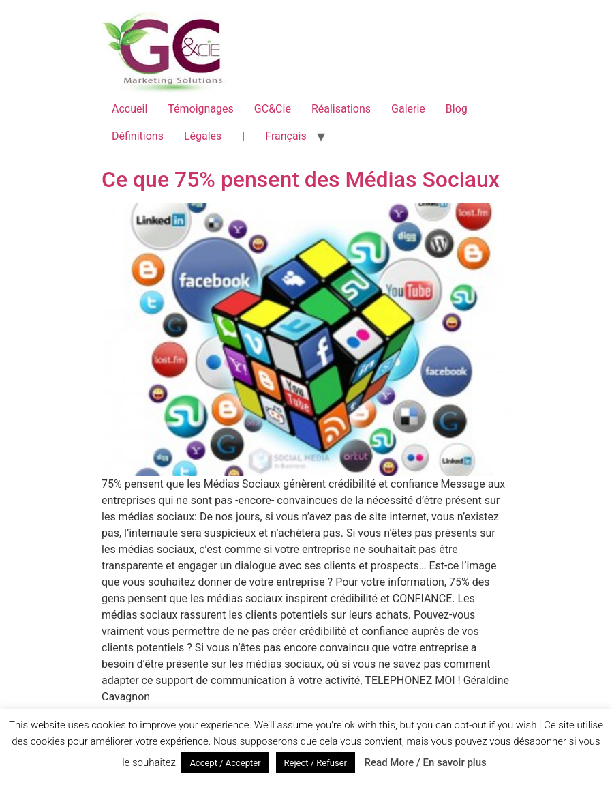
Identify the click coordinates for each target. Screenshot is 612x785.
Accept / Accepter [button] (224, 763)
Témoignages (201, 108)
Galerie (408, 108)
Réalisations (341, 108)
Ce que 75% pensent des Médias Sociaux (301, 179)
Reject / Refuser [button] (315, 763)
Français (286, 136)
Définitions (138, 136)
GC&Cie (272, 108)
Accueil (129, 108)
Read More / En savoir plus (426, 762)
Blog (457, 108)
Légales (202, 136)
